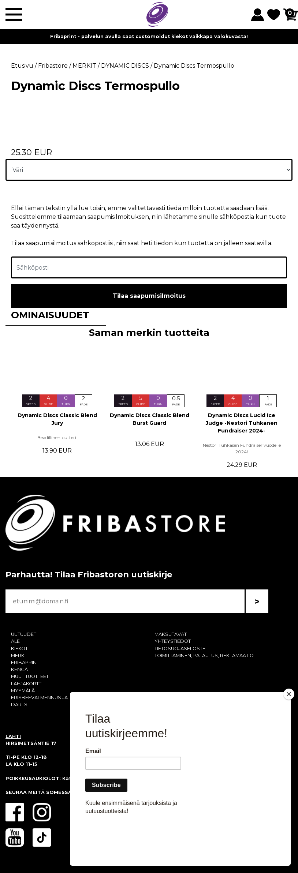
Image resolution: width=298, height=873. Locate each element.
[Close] (288, 736)
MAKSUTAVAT (170, 634)
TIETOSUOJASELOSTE (179, 648)
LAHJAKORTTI (26, 683)
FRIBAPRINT (25, 662)
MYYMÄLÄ (23, 690)
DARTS (19, 704)
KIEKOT (19, 648)
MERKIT (19, 655)
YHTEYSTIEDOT (172, 641)
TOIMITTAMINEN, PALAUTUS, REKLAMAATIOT (205, 655)
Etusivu (22, 65)
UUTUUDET (23, 634)
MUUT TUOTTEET (30, 676)
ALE (15, 641)
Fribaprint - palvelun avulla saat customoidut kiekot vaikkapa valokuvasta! (149, 36)
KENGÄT (20, 669)
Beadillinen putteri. (57, 437)
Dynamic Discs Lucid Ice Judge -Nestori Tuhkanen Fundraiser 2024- (241, 423)
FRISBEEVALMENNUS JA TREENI (48, 697)
